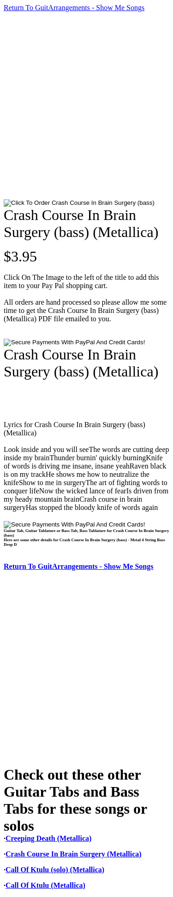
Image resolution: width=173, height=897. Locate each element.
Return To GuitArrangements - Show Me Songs (74, 8)
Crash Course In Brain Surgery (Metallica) (74, 854)
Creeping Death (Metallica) (48, 838)
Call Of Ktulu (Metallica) (45, 885)
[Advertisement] (86, 105)
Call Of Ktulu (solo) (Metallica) (55, 870)
